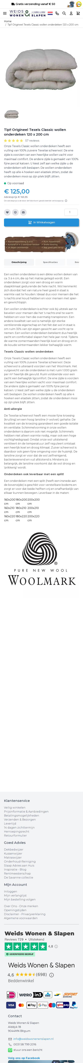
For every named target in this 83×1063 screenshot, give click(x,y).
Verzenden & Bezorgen (20, 819)
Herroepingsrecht (16, 831)
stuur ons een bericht (25, 1050)
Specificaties (50, 262)
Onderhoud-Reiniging (20, 861)
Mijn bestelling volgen (20, 899)
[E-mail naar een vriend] (23, 212)
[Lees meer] (66, 200)
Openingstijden (15, 910)
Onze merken (28, 906)
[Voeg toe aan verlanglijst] (7, 212)
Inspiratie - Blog (15, 869)
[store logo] (27, 13)
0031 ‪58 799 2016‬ (25, 1044)
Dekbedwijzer (13, 849)
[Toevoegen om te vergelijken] (15, 212)
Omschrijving (19, 262)
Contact (15, 1016)
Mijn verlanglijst (15, 895)
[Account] (71, 13)
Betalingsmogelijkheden (21, 815)
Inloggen (10, 891)
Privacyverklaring (33, 914)
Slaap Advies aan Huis (19, 865)
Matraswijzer (13, 857)
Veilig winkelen (15, 807)
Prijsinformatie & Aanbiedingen (26, 811)
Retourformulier (15, 835)
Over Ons (10, 906)
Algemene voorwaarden (21, 918)
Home (8, 21)
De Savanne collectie (18, 877)
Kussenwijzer (13, 853)
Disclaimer (12, 914)
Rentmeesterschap (17, 873)
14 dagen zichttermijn (19, 827)
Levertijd (10, 823)
